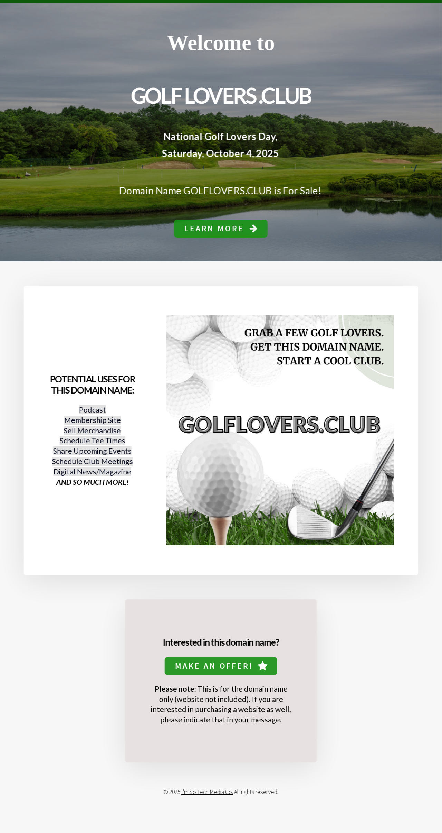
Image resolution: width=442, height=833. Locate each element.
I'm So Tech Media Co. (206, 792)
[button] (220, 229)
